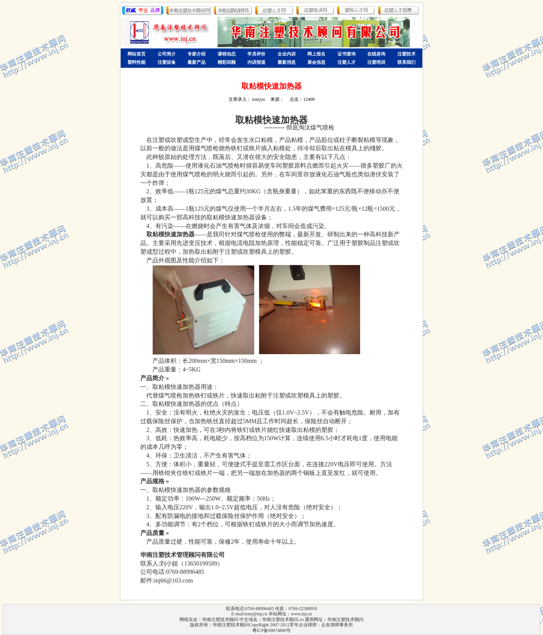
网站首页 (136, 54)
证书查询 (346, 54)
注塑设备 (167, 62)
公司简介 (167, 54)
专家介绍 (196, 54)
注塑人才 (346, 62)
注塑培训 (376, 62)
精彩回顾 (227, 62)
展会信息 (316, 62)
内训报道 (256, 62)
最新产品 (196, 62)
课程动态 (227, 54)
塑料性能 (136, 62)
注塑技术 (406, 54)
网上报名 (316, 54)
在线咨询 (376, 54)
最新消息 (287, 62)
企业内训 (287, 54)
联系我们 (406, 62)
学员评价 (256, 54)
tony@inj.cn (256, 614)
